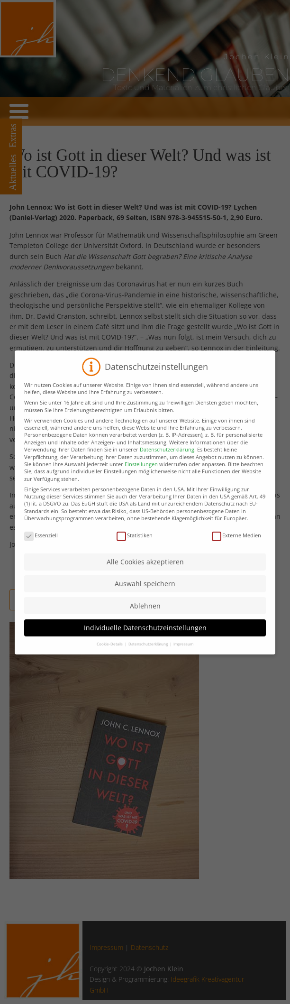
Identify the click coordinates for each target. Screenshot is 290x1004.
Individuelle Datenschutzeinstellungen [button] (145, 637)
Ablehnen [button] (145, 615)
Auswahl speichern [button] (145, 593)
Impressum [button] (183, 653)
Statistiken (135, 545)
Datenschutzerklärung (167, 459)
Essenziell (41, 545)
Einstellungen (141, 474)
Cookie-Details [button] (110, 653)
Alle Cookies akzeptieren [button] (145, 571)
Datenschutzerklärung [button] (148, 653)
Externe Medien (236, 545)
